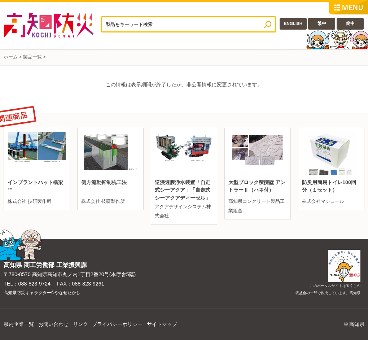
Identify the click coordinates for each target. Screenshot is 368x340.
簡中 (350, 23)
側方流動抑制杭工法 (104, 182)
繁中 (321, 23)
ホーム (11, 57)
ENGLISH (293, 23)
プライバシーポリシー (117, 324)
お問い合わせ (53, 324)
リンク (80, 324)
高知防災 (52, 25)
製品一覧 (32, 57)
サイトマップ (162, 324)
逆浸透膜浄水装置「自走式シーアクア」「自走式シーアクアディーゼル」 (182, 190)
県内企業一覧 (19, 324)
